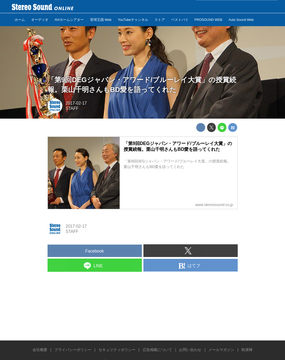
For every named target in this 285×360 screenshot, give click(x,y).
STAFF (72, 108)
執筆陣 (247, 350)
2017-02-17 (76, 103)
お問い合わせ (190, 350)
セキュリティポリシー (117, 350)
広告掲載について (157, 350)
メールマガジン (221, 350)
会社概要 (39, 350)
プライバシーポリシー (72, 350)
